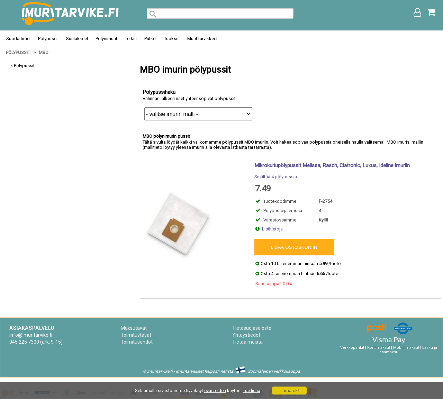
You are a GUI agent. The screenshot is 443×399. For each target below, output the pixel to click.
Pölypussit (48, 38)
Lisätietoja (272, 229)
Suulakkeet (77, 38)
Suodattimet (18, 38)
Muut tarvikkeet (202, 38)
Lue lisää (251, 390)
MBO (43, 52)
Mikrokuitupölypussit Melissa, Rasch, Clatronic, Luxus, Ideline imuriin (332, 165)
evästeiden (215, 390)
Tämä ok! (289, 390)
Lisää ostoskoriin (294, 247)
